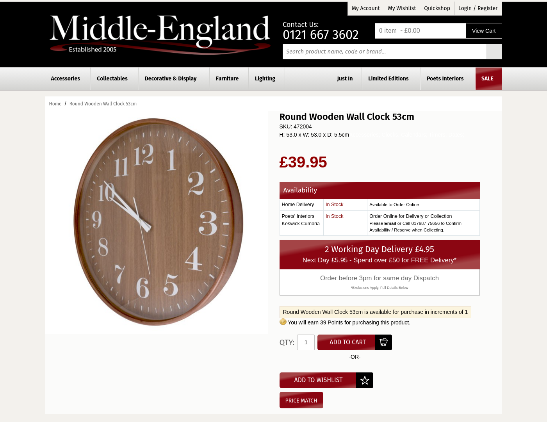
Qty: (287, 342)
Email (390, 223)
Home (55, 104)
